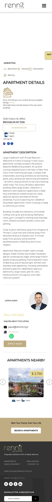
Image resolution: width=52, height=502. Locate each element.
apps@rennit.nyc (17, 478)
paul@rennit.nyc (18, 327)
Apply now (15, 344)
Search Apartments (26, 430)
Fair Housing (10, 471)
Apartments (10, 461)
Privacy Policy (24, 471)
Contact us (33, 464)
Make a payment (12, 464)
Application (33, 461)
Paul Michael (14, 315)
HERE (11, 103)
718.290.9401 (13, 332)
